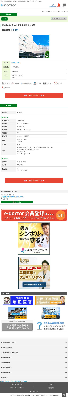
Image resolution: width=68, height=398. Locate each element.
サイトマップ (34, 391)
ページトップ (62, 394)
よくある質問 (51, 325)
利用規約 (51, 388)
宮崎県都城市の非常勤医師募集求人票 (12, 197)
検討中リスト (52, 6)
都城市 (19, 63)
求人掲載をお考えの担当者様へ (17, 326)
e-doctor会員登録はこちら (34, 215)
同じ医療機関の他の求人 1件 (9, 191)
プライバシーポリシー (17, 388)
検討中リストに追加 (59, 18)
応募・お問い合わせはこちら (34, 95)
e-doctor (8, 5)
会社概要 (51, 384)
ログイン (59, 6)
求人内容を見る (17, 202)
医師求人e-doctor (17, 384)
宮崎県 (13, 63)
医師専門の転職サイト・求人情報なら (13, 381)
